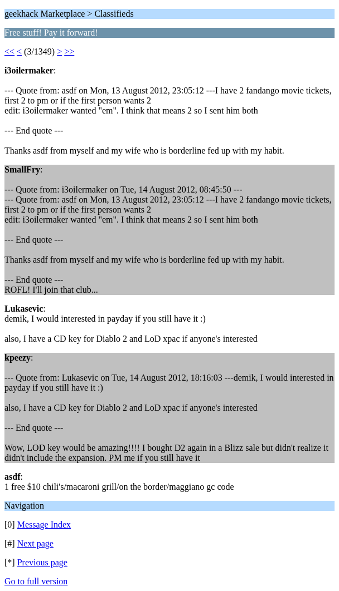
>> (69, 51)
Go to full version (35, 581)
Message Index (44, 524)
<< (9, 51)
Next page (35, 543)
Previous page (42, 562)
